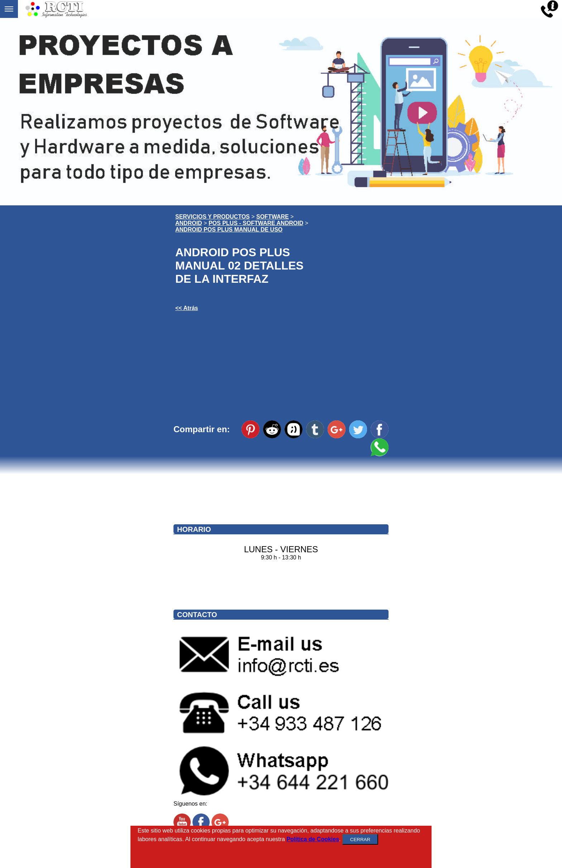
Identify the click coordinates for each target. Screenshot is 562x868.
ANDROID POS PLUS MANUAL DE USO (228, 229)
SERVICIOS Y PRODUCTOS (212, 217)
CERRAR (360, 839)
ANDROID (188, 223)
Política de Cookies (312, 839)
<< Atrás (186, 308)
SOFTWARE (272, 217)
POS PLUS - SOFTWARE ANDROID (256, 223)
